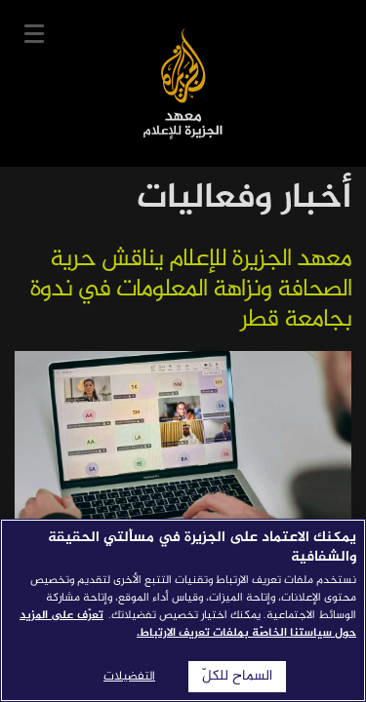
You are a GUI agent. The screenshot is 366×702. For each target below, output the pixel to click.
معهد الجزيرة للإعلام (183, 83)
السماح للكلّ (237, 676)
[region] (183, 610)
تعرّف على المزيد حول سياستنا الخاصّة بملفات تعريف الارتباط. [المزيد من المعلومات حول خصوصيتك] (188, 624)
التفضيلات (129, 676)
